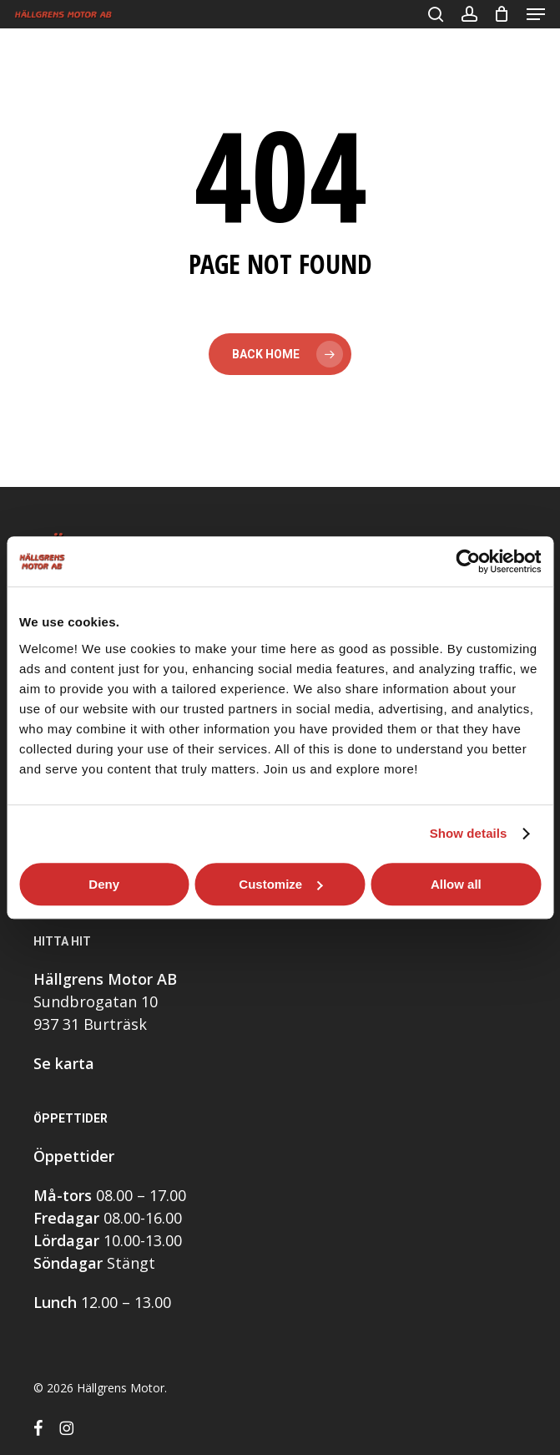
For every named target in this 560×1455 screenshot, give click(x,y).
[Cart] (502, 14)
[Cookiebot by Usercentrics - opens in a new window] (468, 561)
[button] (536, 14)
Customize (280, 884)
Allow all (456, 884)
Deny (103, 884)
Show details (468, 833)
